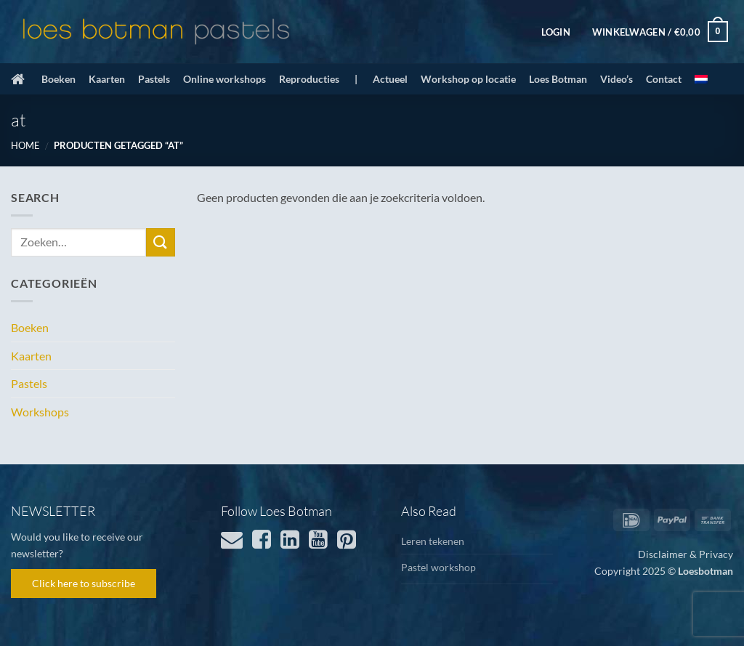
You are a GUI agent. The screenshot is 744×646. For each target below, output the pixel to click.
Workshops (40, 412)
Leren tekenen (432, 541)
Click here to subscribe (83, 583)
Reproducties (309, 79)
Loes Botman (558, 79)
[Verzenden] (160, 242)
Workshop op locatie (468, 79)
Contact (664, 79)
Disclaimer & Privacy (685, 554)
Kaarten (107, 79)
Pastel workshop (438, 567)
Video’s (616, 79)
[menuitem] (701, 79)
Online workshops (224, 79)
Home (25, 145)
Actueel (390, 79)
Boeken (58, 79)
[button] (555, 32)
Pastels (154, 79)
